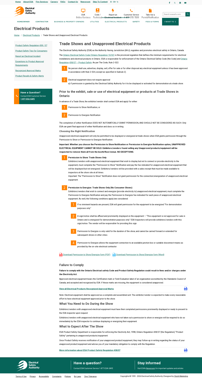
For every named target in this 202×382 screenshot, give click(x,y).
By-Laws (77, 379)
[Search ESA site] (188, 14)
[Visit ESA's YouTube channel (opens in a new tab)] (185, 3)
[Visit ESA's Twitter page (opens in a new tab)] (174, 3)
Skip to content (100, 2)
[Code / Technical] (97, 11)
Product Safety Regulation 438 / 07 (31, 48)
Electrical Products (31, 38)
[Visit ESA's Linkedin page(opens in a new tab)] (180, 3)
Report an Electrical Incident (27, 58)
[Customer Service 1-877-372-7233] (131, 11)
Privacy (33, 379)
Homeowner (23, 24)
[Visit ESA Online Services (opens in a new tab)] (83, 11)
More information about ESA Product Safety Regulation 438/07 (89, 353)
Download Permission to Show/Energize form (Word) (140, 257)
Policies (68, 379)
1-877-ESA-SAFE (27, 101)
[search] (174, 14)
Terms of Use (21, 379)
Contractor (42, 24)
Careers (54, 2)
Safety (136, 24)
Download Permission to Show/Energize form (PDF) (86, 257)
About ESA (28, 2)
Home (18, 2)
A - (111, 2)
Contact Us (73, 2)
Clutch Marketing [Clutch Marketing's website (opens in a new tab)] (181, 379)
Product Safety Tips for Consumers (31, 53)
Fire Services (42, 2)
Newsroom (85, 2)
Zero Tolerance (90, 379)
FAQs (62, 2)
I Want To (170, 24)
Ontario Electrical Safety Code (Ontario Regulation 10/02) (88, 57)
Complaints (56, 379)
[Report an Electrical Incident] (113, 11)
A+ (114, 2)
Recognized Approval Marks (28, 73)
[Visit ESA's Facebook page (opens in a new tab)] (169, 3)
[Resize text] (117, 2)
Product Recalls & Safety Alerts (29, 78)
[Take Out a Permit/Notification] (150, 11)
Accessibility (44, 379)
